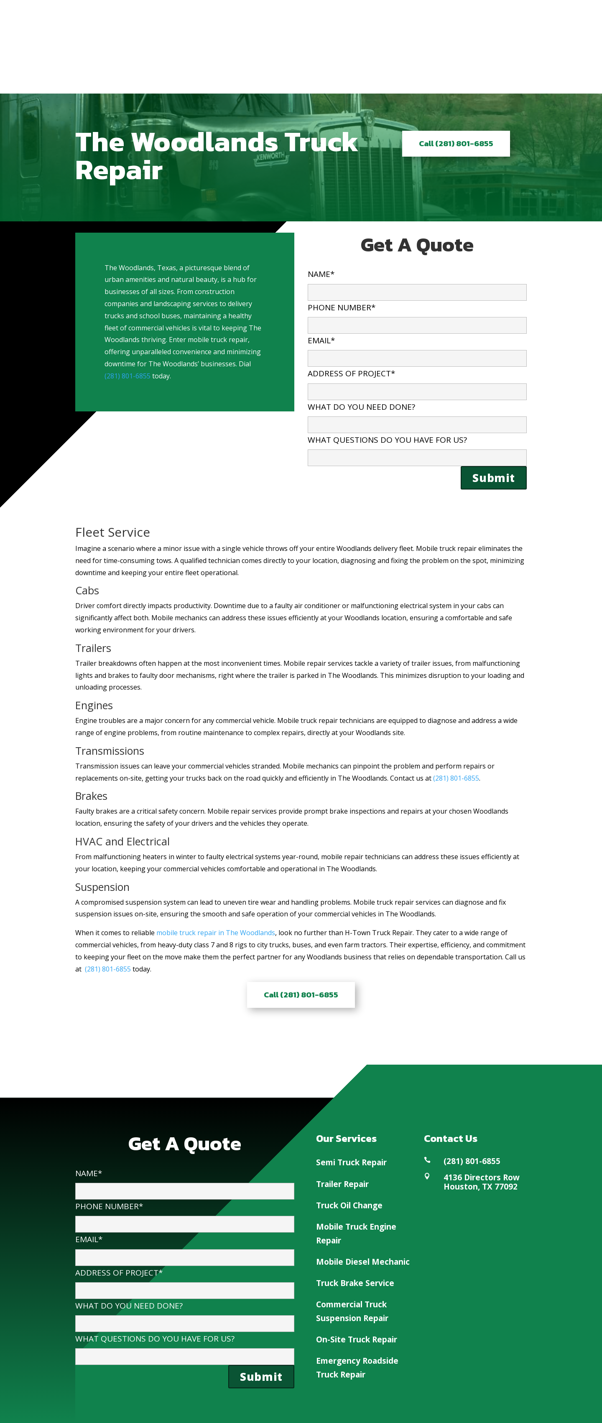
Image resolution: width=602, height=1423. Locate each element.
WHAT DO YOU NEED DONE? (417, 415)
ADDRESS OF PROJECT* (417, 382)
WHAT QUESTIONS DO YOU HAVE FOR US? (417, 448)
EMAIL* (417, 349)
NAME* (417, 283)
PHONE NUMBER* (417, 316)
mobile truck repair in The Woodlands (215, 932)
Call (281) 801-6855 (456, 143)
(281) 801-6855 (127, 375)
